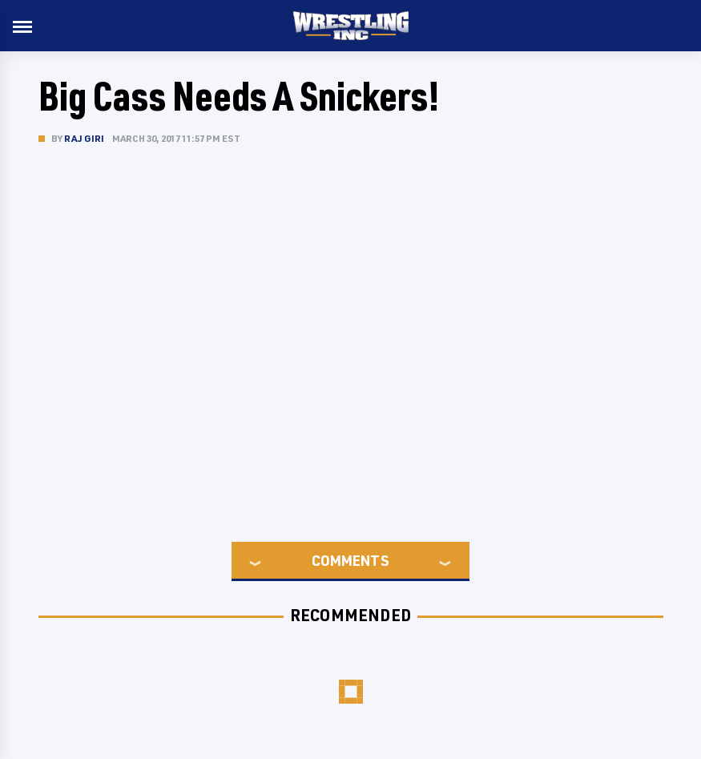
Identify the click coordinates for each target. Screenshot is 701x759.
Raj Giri (84, 138)
